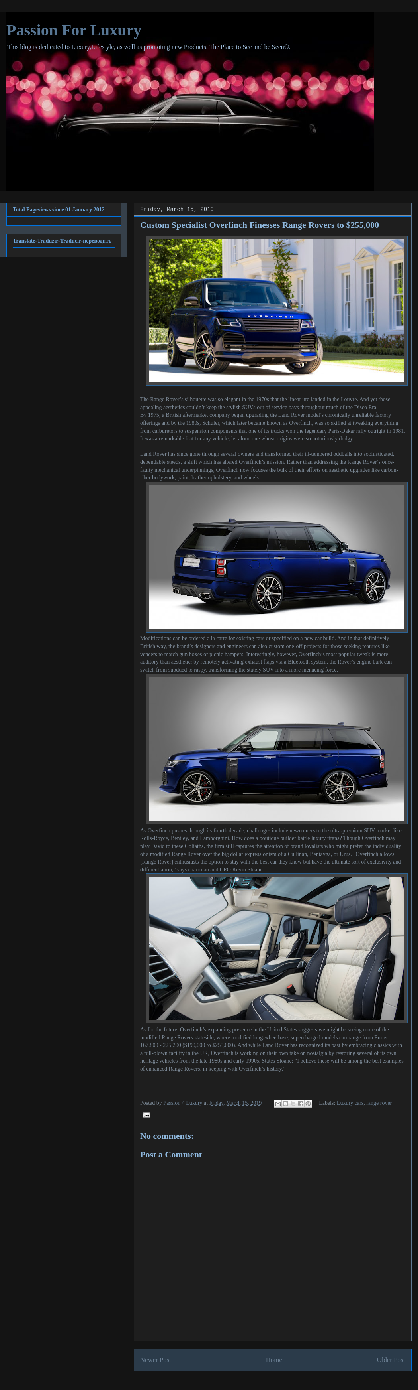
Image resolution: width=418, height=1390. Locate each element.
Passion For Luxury (73, 30)
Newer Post (155, 1360)
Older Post (391, 1360)
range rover (379, 1103)
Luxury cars (350, 1103)
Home (274, 1360)
